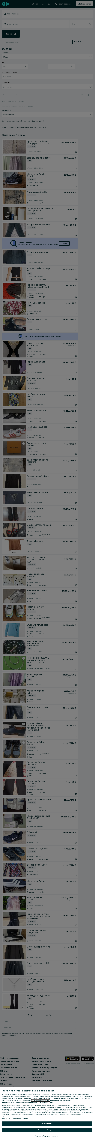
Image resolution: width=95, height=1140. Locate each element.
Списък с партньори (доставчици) (15, 1118)
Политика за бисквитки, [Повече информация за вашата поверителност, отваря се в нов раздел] (41, 1100)
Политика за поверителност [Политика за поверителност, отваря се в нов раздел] (60, 1100)
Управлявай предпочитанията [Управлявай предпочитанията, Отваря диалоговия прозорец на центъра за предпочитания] (46, 1136)
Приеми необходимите (46, 1130)
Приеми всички (47, 1123)
